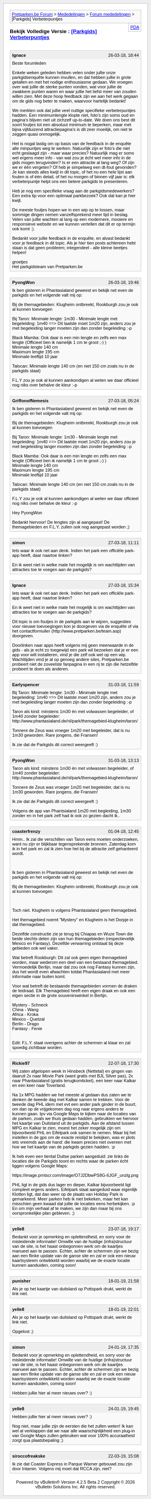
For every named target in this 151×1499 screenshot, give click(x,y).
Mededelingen (71, 14)
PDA (134, 27)
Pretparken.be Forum (32, 14)
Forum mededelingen (110, 14)
